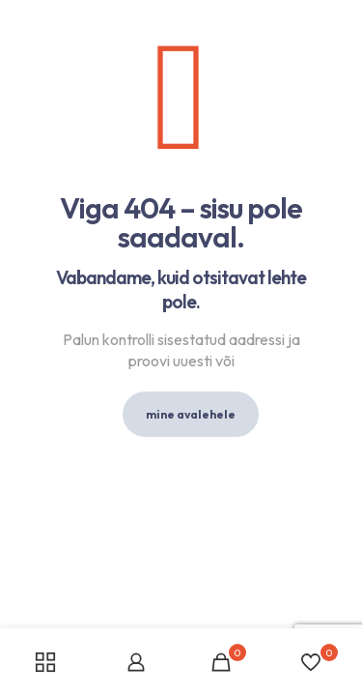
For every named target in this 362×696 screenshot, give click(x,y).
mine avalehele (191, 414)
